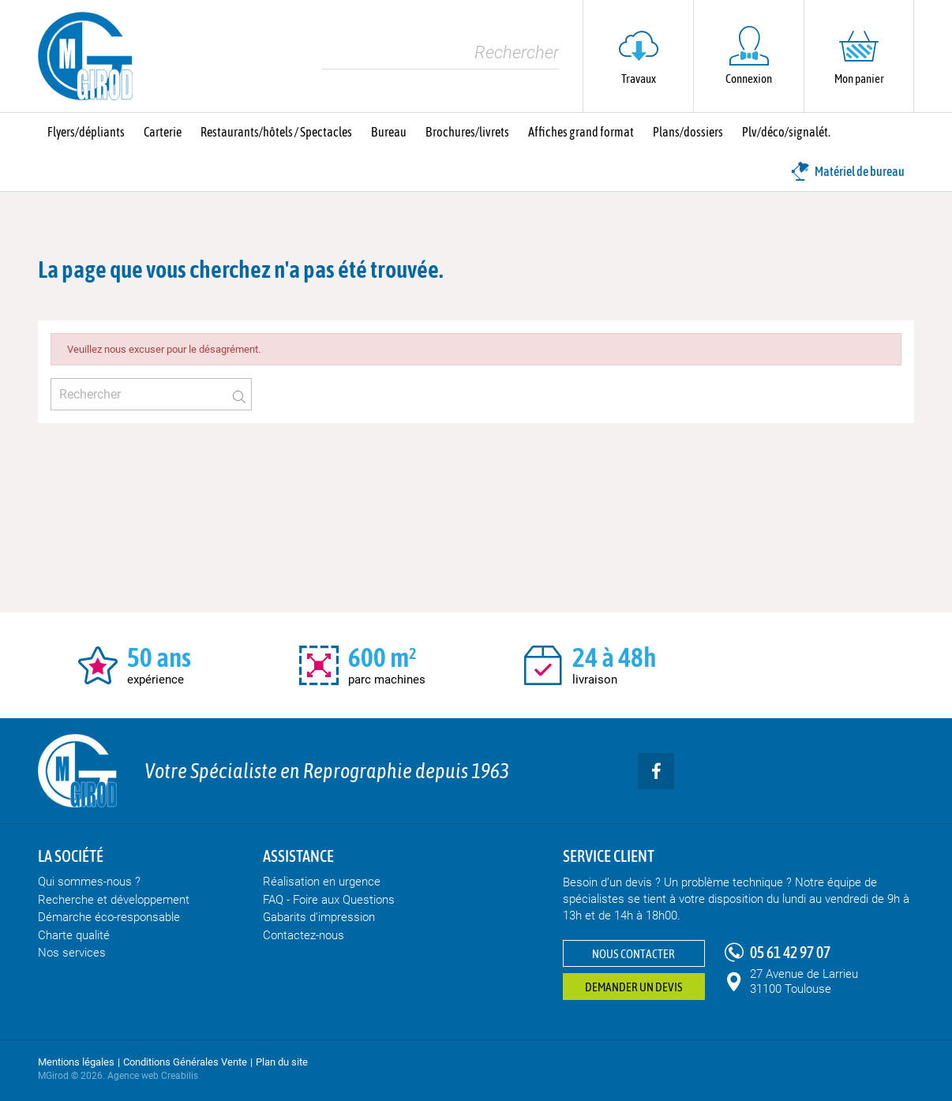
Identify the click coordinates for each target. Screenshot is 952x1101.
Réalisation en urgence (321, 881)
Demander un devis (634, 987)
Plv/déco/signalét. (786, 132)
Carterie (163, 132)
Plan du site (282, 1062)
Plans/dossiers (688, 132)
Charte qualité (74, 935)
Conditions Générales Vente (185, 1062)
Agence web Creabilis (152, 1075)
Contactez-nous (303, 935)
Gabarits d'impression (319, 917)
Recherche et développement (113, 900)
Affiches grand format (581, 132)
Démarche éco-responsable (109, 917)
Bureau (389, 132)
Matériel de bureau (848, 171)
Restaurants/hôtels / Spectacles (276, 132)
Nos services (72, 953)
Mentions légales (76, 1062)
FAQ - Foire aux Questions (329, 900)
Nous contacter (633, 954)
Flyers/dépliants (86, 132)
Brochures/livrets (467, 132)
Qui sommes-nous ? (89, 881)
